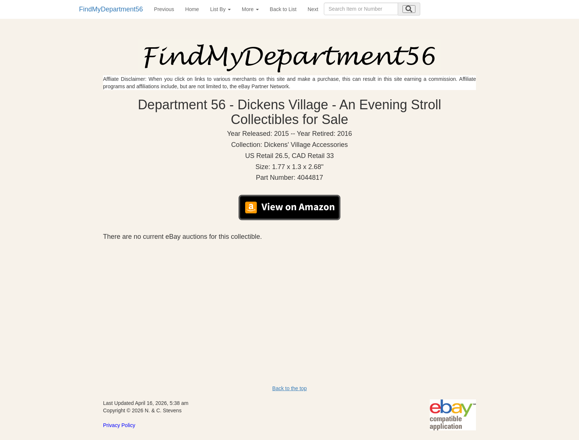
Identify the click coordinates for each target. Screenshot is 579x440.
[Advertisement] (289, 296)
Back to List (283, 9)
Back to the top (289, 388)
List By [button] (220, 9)
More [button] (250, 9)
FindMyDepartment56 (111, 9)
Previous (164, 9)
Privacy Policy (119, 425)
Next (313, 9)
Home (192, 9)
